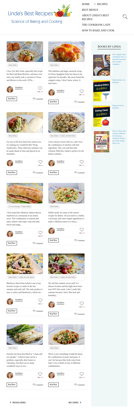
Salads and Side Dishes (68, 136)
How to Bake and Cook (98, 30)
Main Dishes (13, 65)
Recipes (102, 4)
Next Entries (74, 403)
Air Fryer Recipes (14, 206)
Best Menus (90, 9)
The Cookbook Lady (96, 24)
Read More (11, 99)
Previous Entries (19, 403)
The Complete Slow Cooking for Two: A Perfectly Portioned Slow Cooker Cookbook (119, 59)
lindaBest (19, 87)
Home (86, 4)
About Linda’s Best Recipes (95, 17)
